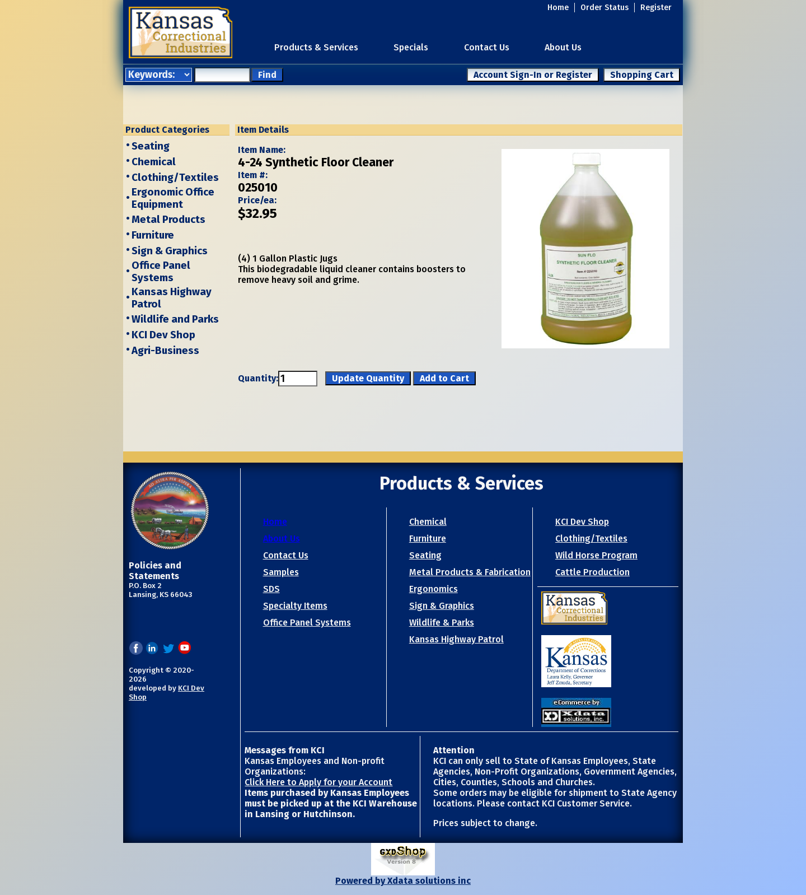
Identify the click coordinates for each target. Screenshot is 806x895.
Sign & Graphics (170, 251)
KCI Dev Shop (163, 335)
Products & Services (316, 47)
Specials (410, 47)
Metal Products (168, 219)
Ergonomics (433, 589)
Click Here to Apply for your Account (318, 782)
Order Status (604, 7)
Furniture (153, 235)
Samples (281, 572)
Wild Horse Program (596, 555)
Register (656, 7)
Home (558, 7)
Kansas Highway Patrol (456, 639)
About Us (563, 47)
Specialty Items (295, 605)
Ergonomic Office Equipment (173, 198)
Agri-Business (165, 350)
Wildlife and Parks (175, 319)
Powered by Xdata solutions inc (403, 880)
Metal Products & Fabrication (470, 572)
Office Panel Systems (161, 271)
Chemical (154, 162)
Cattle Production (592, 572)
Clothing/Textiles (175, 177)
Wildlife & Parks (441, 622)
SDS (271, 589)
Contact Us (486, 47)
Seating (151, 146)
